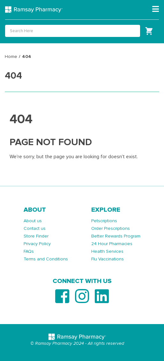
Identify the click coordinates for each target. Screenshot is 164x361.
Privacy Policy (37, 243)
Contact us (35, 228)
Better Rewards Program (115, 236)
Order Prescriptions (110, 228)
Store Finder (36, 236)
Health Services (107, 251)
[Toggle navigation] (155, 9)
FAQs (29, 251)
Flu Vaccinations (107, 259)
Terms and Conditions (46, 259)
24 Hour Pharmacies (111, 243)
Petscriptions (104, 220)
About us (33, 220)
